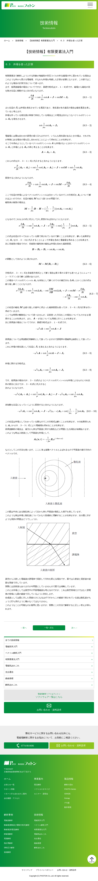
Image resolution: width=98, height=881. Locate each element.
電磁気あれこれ (40, 834)
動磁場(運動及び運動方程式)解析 (16, 825)
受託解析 (37, 784)
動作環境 (67, 807)
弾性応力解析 (9, 847)
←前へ (24, 628)
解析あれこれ (39, 847)
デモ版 (67, 802)
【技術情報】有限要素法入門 (42, 41)
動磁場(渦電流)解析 (11, 829)
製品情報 (68, 778)
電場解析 (7, 838)
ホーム (7, 41)
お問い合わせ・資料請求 (66, 870)
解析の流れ (68, 784)
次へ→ (74, 628)
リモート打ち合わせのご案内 (15, 793)
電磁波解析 (8, 820)
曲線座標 (37, 843)
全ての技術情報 (12, 640)
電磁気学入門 (39, 820)
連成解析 (7, 852)
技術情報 (19, 41)
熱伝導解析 (8, 843)
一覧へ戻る (49, 628)
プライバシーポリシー (44, 870)
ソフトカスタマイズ (42, 789)
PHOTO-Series (70, 789)
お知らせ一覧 (9, 784)
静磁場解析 (8, 834)
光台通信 (37, 838)
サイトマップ (27, 870)
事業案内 (38, 778)
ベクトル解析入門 (41, 825)
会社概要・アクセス (12, 798)
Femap (67, 798)
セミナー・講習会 (41, 793)
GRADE (67, 793)
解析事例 (8, 814)
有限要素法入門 (40, 829)
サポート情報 (9, 789)
